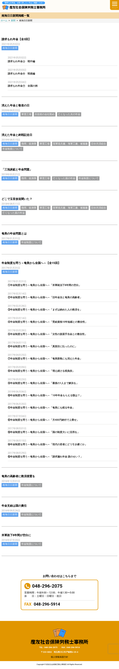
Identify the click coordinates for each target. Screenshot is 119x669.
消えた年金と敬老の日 (15, 105)
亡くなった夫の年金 (69, 114)
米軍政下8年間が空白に (16, 535)
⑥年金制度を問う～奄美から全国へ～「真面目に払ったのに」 (42, 346)
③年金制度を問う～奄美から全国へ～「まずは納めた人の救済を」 (45, 309)
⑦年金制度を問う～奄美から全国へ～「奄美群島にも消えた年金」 (45, 358)
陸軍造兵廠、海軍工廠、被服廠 (70, 143)
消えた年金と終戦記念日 (17, 134)
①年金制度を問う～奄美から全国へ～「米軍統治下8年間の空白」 (44, 285)
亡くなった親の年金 (64, 178)
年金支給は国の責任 (14, 505)
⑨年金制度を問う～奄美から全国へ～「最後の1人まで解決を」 (43, 383)
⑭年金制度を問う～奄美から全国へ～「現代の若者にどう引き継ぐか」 (47, 444)
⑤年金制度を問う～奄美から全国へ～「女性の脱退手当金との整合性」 (47, 334)
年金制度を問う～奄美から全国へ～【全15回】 (31, 263)
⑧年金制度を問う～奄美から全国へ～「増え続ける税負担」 (41, 370)
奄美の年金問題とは (14, 233)
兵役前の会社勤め (45, 114)
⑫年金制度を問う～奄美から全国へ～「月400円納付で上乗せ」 (43, 419)
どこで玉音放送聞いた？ (17, 199)
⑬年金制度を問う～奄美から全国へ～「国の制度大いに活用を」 (44, 432)
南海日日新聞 (9, 48)
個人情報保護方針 (59, 657)
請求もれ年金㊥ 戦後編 (21, 73)
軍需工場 (26, 114)
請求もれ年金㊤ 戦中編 (21, 61)
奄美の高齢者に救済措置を (18, 476)
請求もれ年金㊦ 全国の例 (22, 85)
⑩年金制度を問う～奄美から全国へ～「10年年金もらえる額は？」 (45, 395)
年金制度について (12, 148)
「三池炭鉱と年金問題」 (17, 169)
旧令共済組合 (98, 143)
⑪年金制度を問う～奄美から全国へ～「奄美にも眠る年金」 (41, 407)
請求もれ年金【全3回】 (16, 39)
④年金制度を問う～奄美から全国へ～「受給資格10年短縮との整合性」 (47, 321)
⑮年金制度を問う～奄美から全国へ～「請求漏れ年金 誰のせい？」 (45, 456)
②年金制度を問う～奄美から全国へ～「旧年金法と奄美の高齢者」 (45, 297)
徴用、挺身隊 (28, 143)
